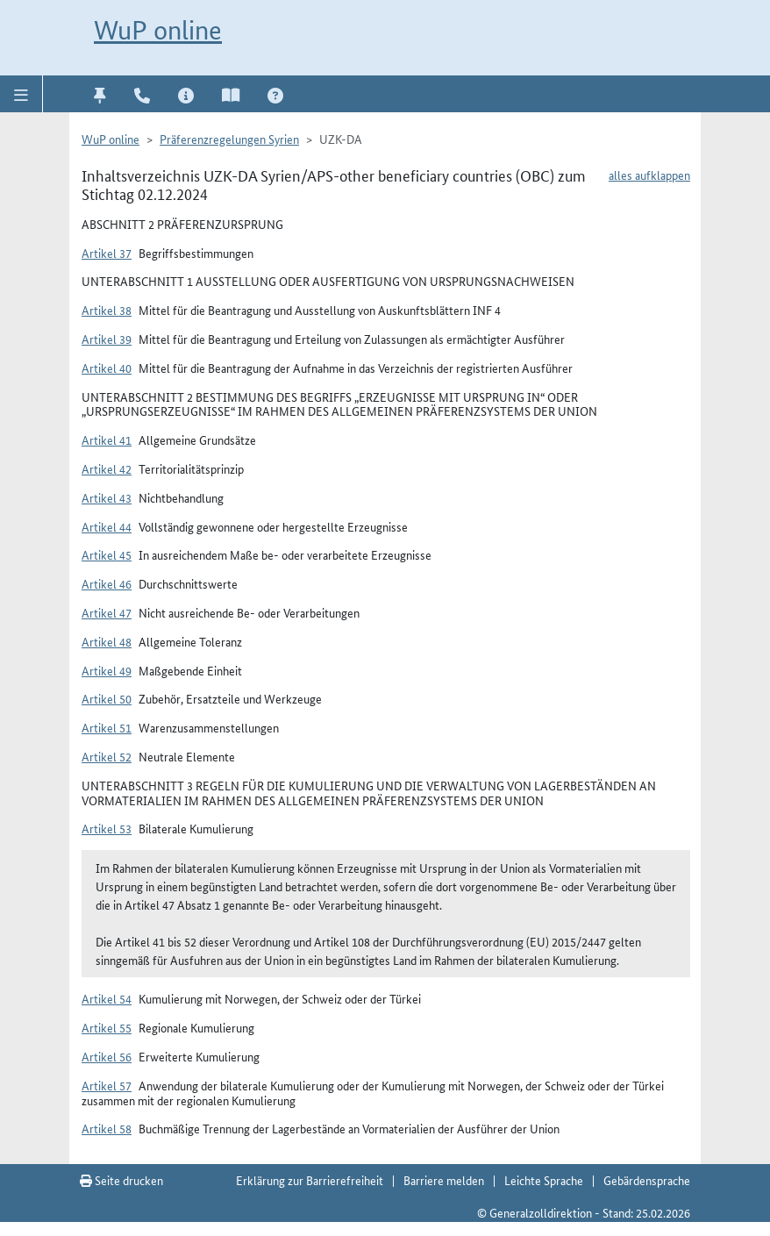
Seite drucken (121, 1180)
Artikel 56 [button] (107, 1056)
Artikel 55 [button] (107, 1027)
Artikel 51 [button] (107, 727)
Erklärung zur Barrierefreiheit (309, 1180)
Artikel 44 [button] (107, 526)
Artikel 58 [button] (107, 1128)
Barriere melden (443, 1180)
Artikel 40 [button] (107, 367)
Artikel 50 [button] (107, 698)
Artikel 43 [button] (107, 497)
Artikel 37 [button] (107, 252)
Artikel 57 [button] (107, 1085)
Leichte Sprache (543, 1180)
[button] (21, 93)
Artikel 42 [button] (107, 468)
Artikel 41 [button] (107, 439)
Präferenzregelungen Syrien (229, 138)
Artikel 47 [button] (107, 612)
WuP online (158, 30)
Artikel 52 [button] (107, 756)
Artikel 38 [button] (107, 309)
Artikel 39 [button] (107, 338)
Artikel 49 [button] (107, 670)
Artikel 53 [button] (107, 828)
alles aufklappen (649, 174)
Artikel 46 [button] (107, 583)
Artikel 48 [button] (107, 641)
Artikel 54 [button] (107, 998)
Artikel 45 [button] (107, 554)
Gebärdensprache (646, 1180)
